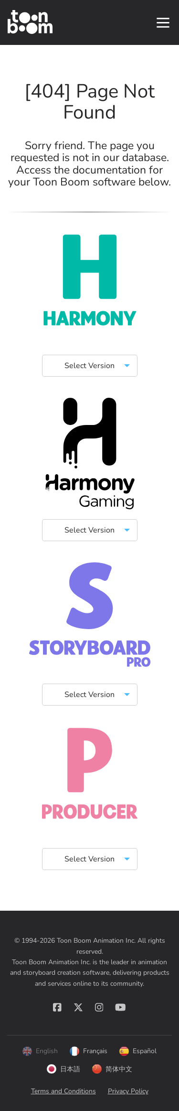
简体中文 (112, 1069)
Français (88, 1051)
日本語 (63, 1069)
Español (138, 1051)
